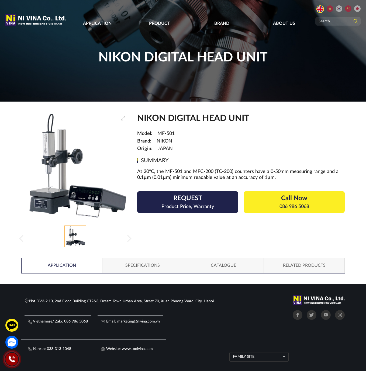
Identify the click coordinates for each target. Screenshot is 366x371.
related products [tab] (304, 265)
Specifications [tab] (142, 265)
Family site (243, 357)
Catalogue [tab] (223, 265)
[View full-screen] (123, 118)
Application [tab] (62, 265)
